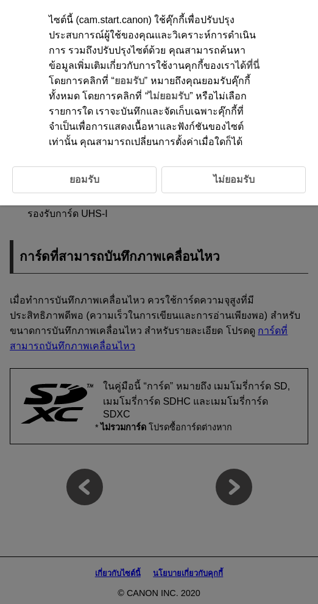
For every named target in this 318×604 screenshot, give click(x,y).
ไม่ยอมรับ (168, 96)
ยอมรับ (129, 81)
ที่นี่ (253, 65)
